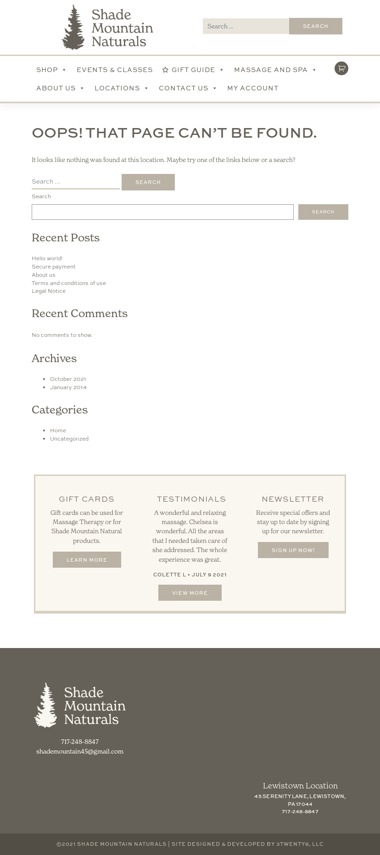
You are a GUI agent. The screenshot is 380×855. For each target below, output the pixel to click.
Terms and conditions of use (69, 283)
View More (190, 592)
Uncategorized (69, 438)
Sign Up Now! (293, 550)
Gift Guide (198, 70)
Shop (51, 70)
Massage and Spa (276, 70)
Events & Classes (115, 69)
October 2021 (68, 379)
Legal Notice (49, 291)
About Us (60, 88)
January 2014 (68, 387)
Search (41, 196)
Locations (122, 88)
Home (58, 430)
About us (44, 275)
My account (253, 88)
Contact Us (188, 88)
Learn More (87, 559)
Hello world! (47, 258)
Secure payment (54, 266)
